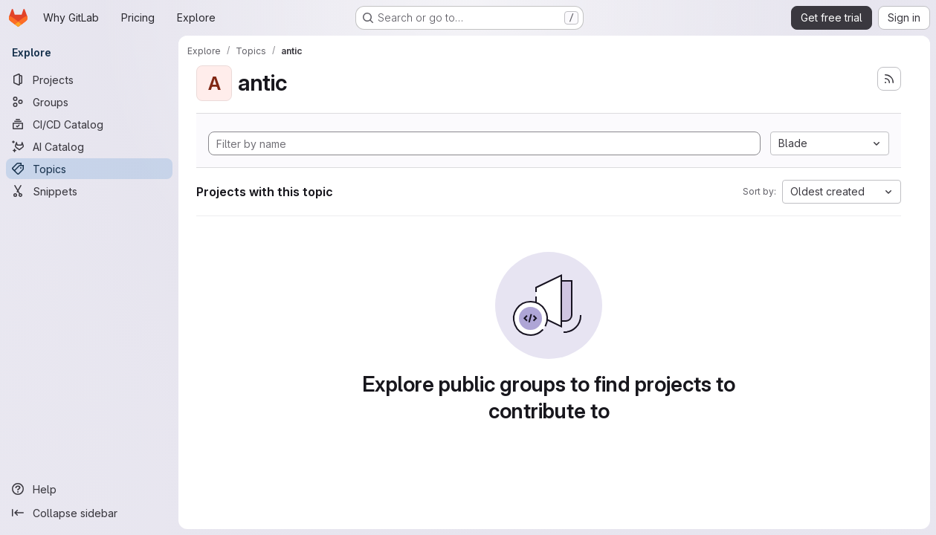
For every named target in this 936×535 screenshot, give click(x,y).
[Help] (89, 489)
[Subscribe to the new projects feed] (889, 79)
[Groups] (89, 101)
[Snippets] (89, 191)
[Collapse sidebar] (89, 512)
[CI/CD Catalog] (89, 124)
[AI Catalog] (89, 146)
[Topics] (89, 168)
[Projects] (89, 79)
